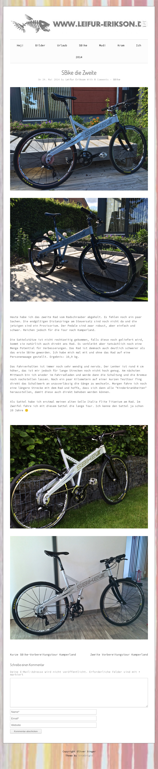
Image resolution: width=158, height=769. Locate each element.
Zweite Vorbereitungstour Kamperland (119, 654)
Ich (138, 45)
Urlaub (62, 45)
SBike (83, 45)
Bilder (40, 45)
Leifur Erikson (75, 79)
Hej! (20, 45)
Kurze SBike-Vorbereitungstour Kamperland (43, 654)
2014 (79, 57)
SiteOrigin (85, 760)
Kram (121, 45)
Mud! (102, 45)
